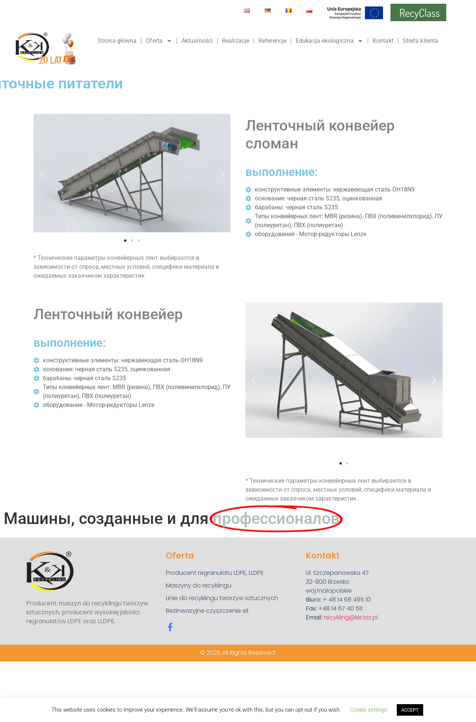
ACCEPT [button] (410, 710)
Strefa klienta (420, 40)
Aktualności (197, 40)
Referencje (272, 40)
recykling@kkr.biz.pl (351, 617)
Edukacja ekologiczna (329, 41)
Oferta (159, 41)
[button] (41, 209)
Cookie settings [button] (368, 709)
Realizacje (235, 40)
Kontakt (383, 40)
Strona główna (117, 40)
